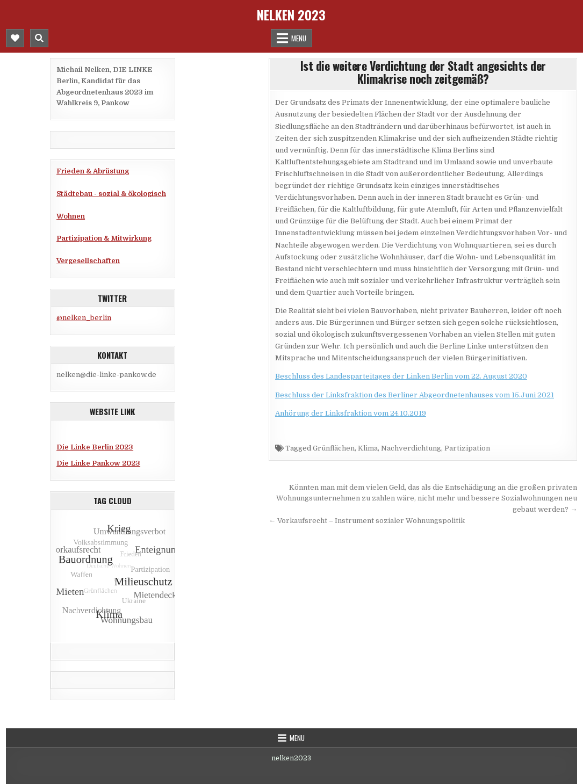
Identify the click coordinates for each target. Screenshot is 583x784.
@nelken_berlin (83, 318)
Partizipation (467, 448)
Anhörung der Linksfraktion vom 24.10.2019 (350, 413)
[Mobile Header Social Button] (15, 38)
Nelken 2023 (291, 14)
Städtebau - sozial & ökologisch (111, 194)
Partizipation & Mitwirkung (104, 238)
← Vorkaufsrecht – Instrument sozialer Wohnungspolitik (367, 521)
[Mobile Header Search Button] (39, 38)
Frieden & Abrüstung (92, 171)
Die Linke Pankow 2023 (98, 463)
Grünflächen (334, 448)
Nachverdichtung (411, 448)
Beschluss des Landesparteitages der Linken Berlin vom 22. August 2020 (401, 376)
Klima (368, 448)
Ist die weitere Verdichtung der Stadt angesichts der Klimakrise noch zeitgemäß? (423, 72)
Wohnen (70, 216)
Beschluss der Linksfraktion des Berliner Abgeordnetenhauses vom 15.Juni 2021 (414, 395)
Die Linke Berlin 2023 (94, 447)
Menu (298, 38)
